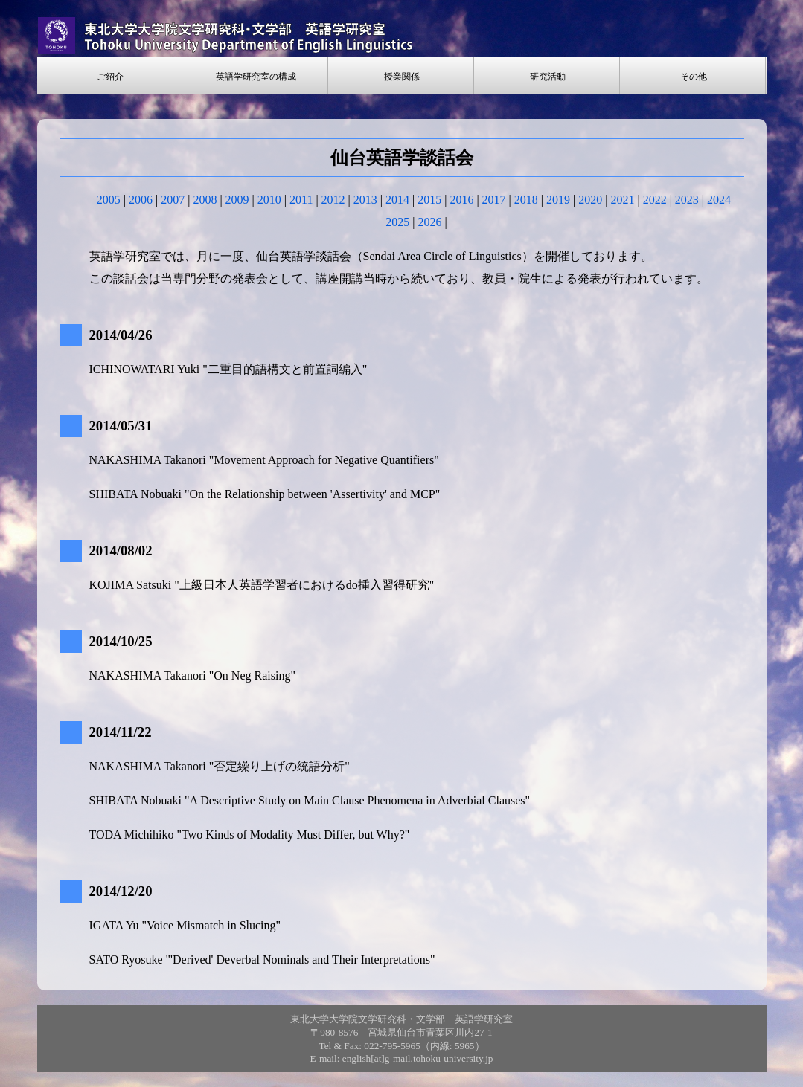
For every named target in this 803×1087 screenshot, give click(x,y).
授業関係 (402, 76)
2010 (269, 199)
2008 (205, 199)
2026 (430, 222)
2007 (173, 199)
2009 (237, 199)
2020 (590, 199)
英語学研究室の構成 (256, 76)
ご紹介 (110, 76)
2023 (687, 199)
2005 (109, 199)
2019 (558, 199)
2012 (333, 199)
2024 (719, 199)
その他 (693, 76)
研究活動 (548, 76)
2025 (397, 222)
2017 (494, 199)
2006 (141, 199)
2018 (526, 199)
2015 (429, 199)
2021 (622, 199)
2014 (397, 199)
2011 (301, 199)
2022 (655, 199)
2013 (365, 199)
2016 (461, 199)
